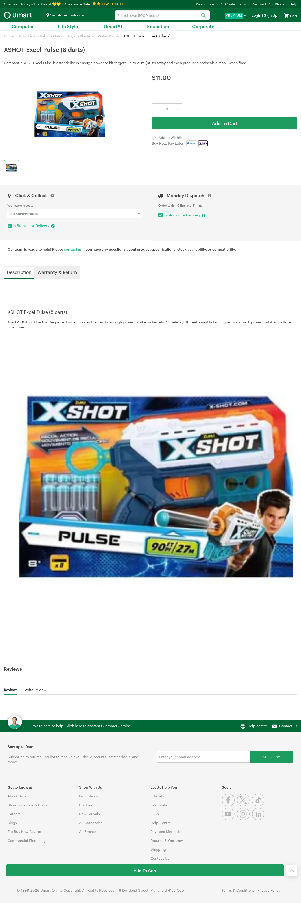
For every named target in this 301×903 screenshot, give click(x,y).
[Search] (203, 15)
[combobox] (162, 15)
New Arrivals (89, 814)
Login (256, 15)
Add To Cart (224, 123)
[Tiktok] (259, 805)
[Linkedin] (259, 819)
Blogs (279, 4)
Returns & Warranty (167, 840)
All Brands (87, 831)
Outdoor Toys (64, 36)
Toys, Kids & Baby (33, 36)
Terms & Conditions (238, 890)
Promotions (205, 4)
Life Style (68, 26)
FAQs (155, 814)
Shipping (158, 849)
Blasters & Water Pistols (100, 36)
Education (158, 26)
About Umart (18, 796)
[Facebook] (229, 805)
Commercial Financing (27, 840)
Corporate (203, 26)
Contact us (288, 726)
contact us (73, 249)
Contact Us (160, 858)
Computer (23, 26)
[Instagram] (244, 819)
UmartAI (113, 26)
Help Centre (161, 823)
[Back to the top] (291, 870)
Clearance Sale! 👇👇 (83, 4)
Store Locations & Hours (28, 805)
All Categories (91, 823)
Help (293, 4)
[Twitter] (244, 805)
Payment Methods (166, 831)
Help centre (257, 726)
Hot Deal (86, 805)
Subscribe (271, 756)
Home (9, 36)
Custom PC (260, 4)
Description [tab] (19, 272)
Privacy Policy (268, 890)
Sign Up (270, 15)
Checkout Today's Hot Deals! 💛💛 (33, 4)
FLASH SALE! (112, 4)
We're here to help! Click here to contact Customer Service (82, 726)
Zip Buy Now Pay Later (26, 831)
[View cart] (286, 15)
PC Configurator (233, 4)
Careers (14, 814)
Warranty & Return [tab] (57, 272)
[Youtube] (229, 819)
